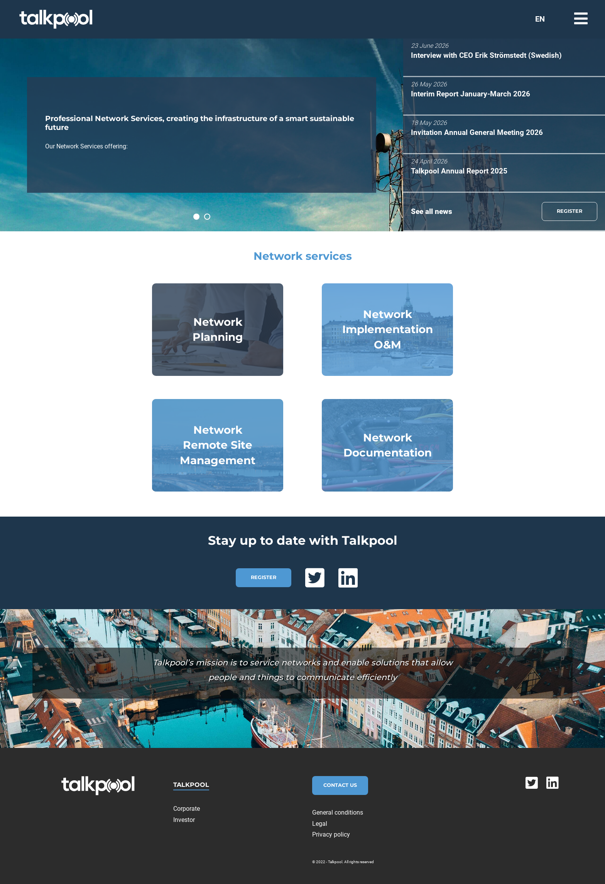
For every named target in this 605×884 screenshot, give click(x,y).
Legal (319, 823)
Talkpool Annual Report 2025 (459, 171)
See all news (431, 211)
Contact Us (340, 785)
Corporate (186, 808)
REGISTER (569, 211)
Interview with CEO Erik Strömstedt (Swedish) (486, 55)
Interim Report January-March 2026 (470, 93)
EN (540, 19)
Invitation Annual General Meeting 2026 (477, 132)
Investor (184, 819)
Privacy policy (331, 834)
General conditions (337, 812)
